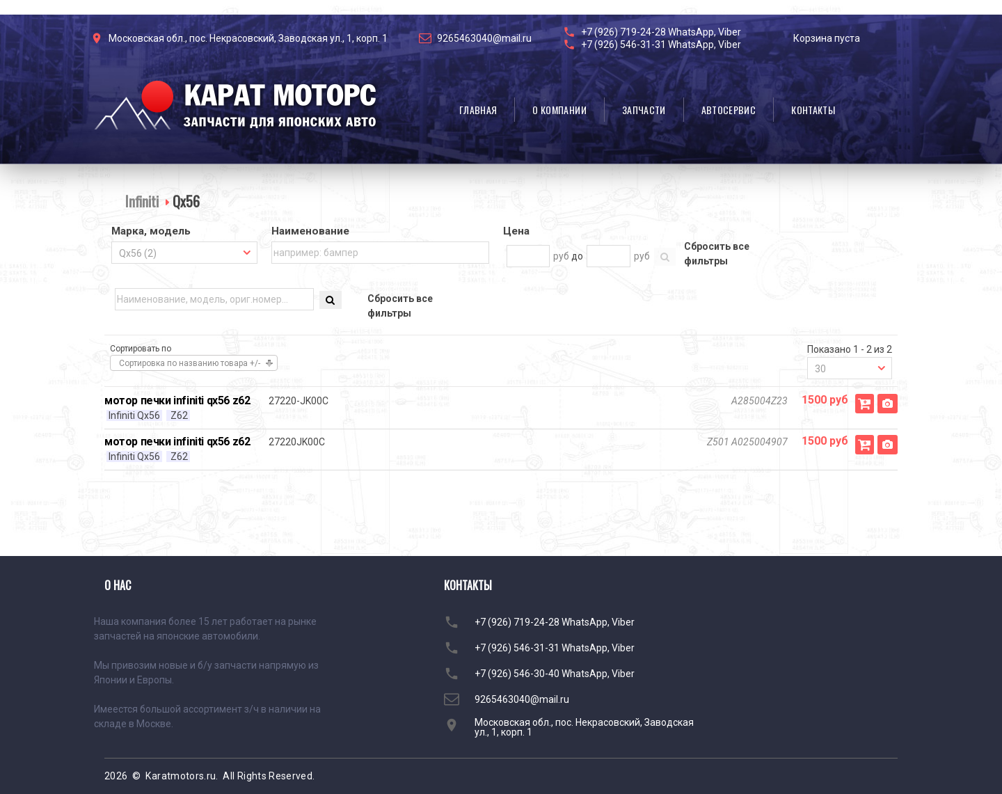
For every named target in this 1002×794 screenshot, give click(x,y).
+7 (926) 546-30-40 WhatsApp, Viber (555, 673)
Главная (478, 109)
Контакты (813, 109)
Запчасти (644, 109)
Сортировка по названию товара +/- (189, 363)
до (577, 256)
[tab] (184, 232)
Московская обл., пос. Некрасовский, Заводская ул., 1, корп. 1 (248, 38)
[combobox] (184, 252)
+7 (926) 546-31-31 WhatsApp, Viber (661, 44)
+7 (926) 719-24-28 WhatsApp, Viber (661, 32)
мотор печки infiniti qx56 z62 (177, 400)
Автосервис (728, 109)
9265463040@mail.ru (484, 38)
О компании (559, 109)
